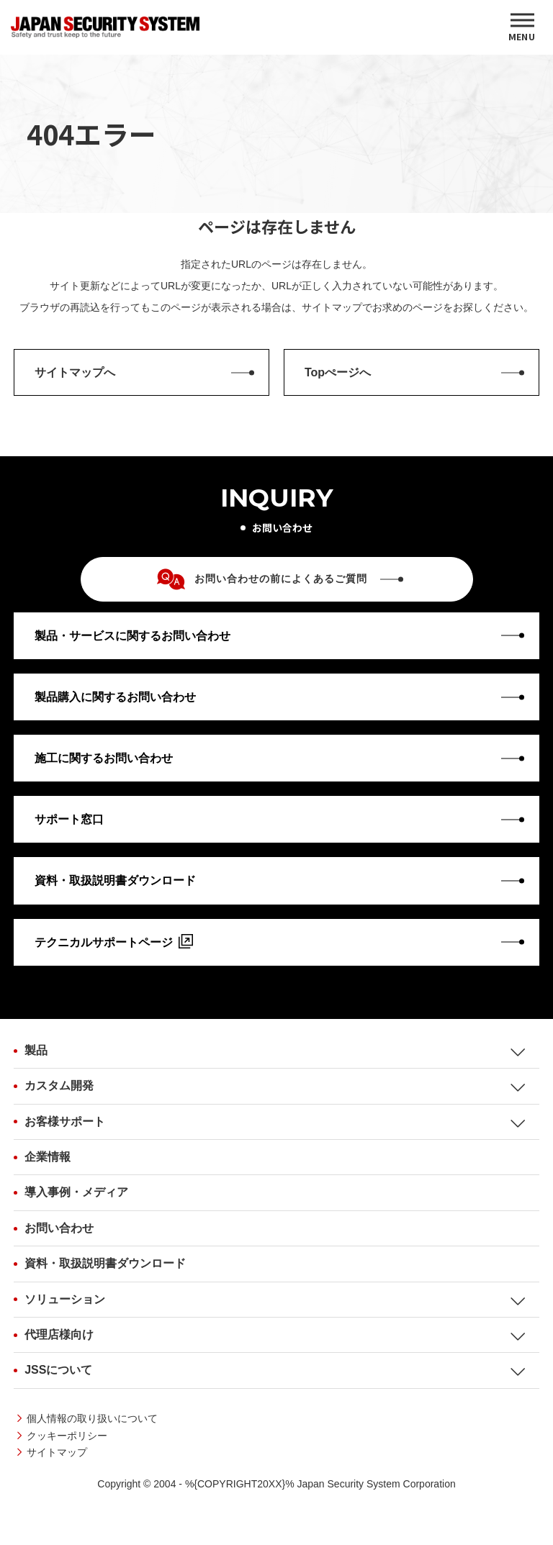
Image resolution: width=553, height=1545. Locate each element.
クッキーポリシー (67, 1435)
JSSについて (58, 1370)
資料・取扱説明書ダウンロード (105, 1263)
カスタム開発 (59, 1085)
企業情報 (47, 1157)
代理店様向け (59, 1334)
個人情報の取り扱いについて (92, 1418)
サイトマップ (57, 1452)
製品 (36, 1050)
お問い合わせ (59, 1228)
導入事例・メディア (76, 1192)
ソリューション (64, 1299)
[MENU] (522, 27)
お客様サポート (64, 1121)
